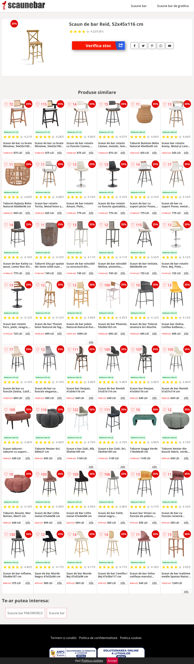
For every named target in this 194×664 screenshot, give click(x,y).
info (27, 152)
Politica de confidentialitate (98, 638)
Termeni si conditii (64, 638)
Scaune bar (139, 6)
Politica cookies (131, 638)
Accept (112, 661)
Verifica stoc (105, 45)
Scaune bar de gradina (173, 6)
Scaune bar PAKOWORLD (25, 613)
